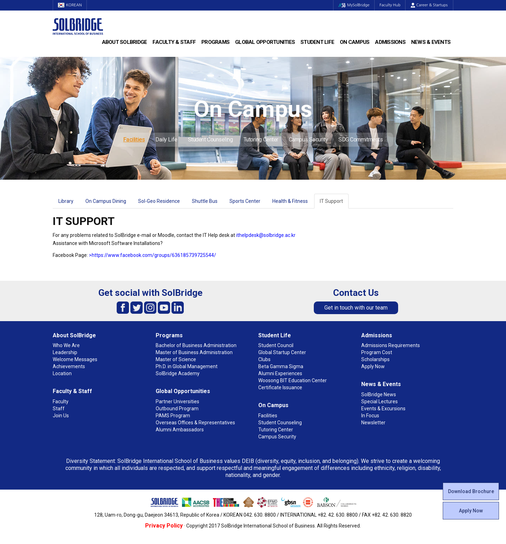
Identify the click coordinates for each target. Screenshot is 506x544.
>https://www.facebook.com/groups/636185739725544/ (152, 255)
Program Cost (376, 352)
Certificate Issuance (280, 387)
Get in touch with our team (356, 307)
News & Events (430, 42)
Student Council (275, 345)
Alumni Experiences (280, 373)
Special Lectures (379, 401)
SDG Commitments (360, 139)
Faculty (61, 401)
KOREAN (70, 5)
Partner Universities (177, 401)
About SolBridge (124, 42)
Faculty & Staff (174, 42)
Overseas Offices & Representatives (195, 422)
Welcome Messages (75, 359)
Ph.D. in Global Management (187, 366)
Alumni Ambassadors (180, 429)
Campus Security (308, 139)
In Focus (370, 415)
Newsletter (373, 422)
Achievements (69, 366)
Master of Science (176, 359)
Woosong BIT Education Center (292, 380)
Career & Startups (429, 5)
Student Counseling (210, 139)
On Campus (354, 42)
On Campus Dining (105, 201)
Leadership (65, 352)
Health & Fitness (290, 201)
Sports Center (244, 201)
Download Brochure (471, 491)
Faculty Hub (389, 5)
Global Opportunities (265, 42)
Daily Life (166, 139)
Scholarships (375, 359)
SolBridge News (378, 394)
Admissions (390, 42)
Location (62, 373)
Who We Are (66, 345)
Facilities (134, 139)
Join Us (61, 415)
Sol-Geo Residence (159, 201)
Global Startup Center (282, 352)
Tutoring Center (261, 139)
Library (65, 201)
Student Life (317, 42)
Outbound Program (177, 408)
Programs (215, 42)
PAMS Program (173, 415)
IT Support (331, 201)
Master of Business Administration (194, 352)
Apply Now (471, 510)
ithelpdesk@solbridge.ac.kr (266, 235)
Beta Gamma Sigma (280, 366)
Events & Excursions (383, 408)
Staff (59, 408)
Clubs (264, 359)
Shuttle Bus (205, 201)
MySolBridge (352, 5)
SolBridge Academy (178, 373)
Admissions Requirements (390, 345)
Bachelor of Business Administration (196, 345)
